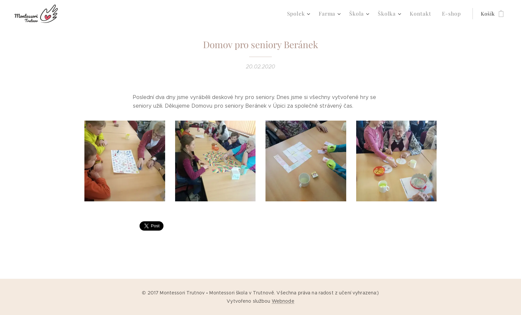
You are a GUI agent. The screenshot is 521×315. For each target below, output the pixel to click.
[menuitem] (306, 13)
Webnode (283, 301)
